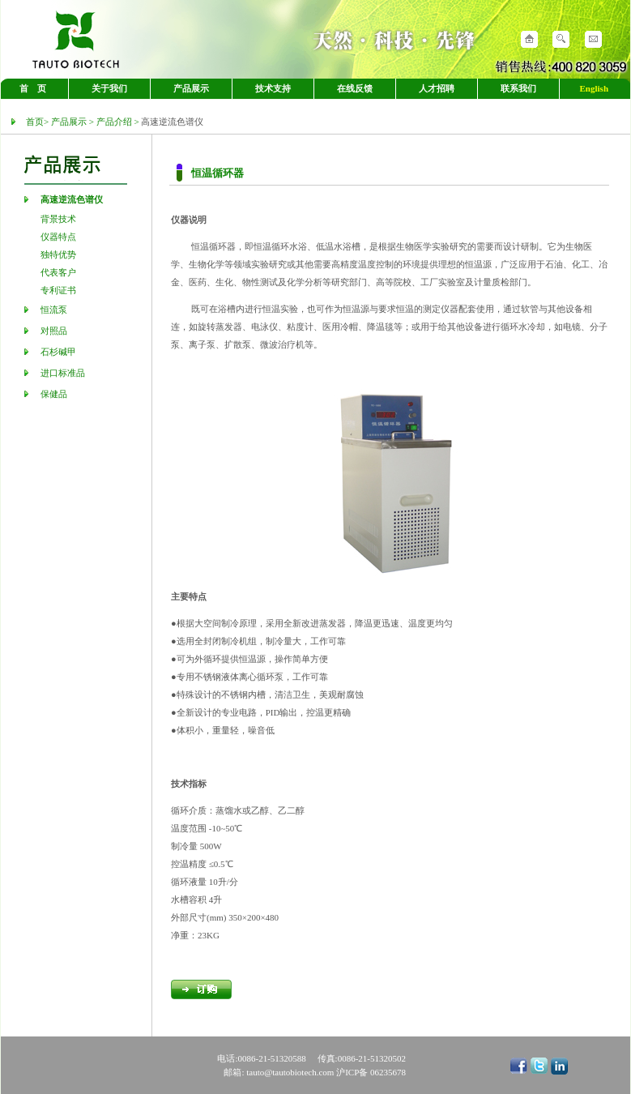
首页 (35, 121)
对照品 (54, 330)
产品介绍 (114, 121)
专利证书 (58, 290)
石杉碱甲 (58, 352)
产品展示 (69, 121)
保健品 (54, 394)
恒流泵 (54, 309)
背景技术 (58, 219)
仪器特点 (58, 236)
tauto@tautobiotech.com (291, 1072)
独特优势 (58, 254)
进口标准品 (63, 373)
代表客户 (58, 272)
